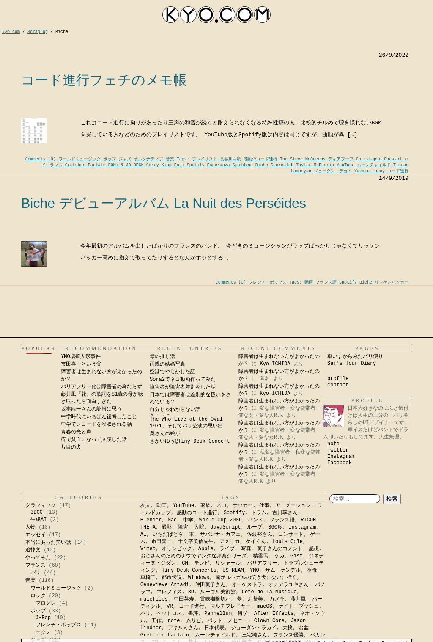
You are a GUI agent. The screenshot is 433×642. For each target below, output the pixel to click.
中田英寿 (184, 599)
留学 (243, 614)
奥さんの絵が (165, 434)
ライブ (227, 549)
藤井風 (298, 599)
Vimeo (148, 549)
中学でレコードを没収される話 (96, 424)
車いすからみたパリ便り (355, 357)
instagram (302, 527)
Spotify (196, 165)
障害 (183, 527)
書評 (193, 614)
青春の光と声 (76, 432)
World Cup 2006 (220, 520)
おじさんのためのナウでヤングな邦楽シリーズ (193, 556)
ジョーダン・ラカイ (333, 171)
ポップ (109, 159)
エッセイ (35, 535)
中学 (188, 520)
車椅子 (148, 578)
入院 (199, 527)
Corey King (159, 165)
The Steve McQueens (303, 159)
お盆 (304, 628)
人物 (30, 527)
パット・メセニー (227, 621)
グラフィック (40, 506)
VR (170, 606)
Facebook (339, 463)
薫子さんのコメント (280, 549)
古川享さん (285, 513)
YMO (254, 570)
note (333, 444)
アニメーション (293, 506)
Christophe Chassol (379, 159)
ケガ (279, 556)
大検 (287, 628)
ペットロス (169, 614)
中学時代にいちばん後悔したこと (99, 417)
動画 (308, 282)
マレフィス (169, 592)
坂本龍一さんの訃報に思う (91, 409)
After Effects (274, 614)
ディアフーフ (341, 159)
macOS (264, 606)
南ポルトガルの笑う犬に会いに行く (256, 578)
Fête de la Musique (269, 592)
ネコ (221, 506)
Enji (179, 165)
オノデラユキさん (288, 585)
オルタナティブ (148, 159)
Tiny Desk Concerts (189, 570)
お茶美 (255, 599)
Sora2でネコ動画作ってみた (183, 380)
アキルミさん (183, 628)
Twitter (337, 450)
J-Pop (43, 618)
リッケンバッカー (391, 282)
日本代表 (214, 628)
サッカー (243, 506)
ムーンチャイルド (374, 165)
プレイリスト (204, 159)
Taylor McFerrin (315, 165)
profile (337, 379)
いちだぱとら (168, 534)
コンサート (291, 534)
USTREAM (233, 570)
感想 (314, 549)
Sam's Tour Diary (351, 363)
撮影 (167, 527)
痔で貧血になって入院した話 (94, 440)
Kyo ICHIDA (275, 364)
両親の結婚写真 (167, 364)
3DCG (36, 512)
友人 (145, 506)
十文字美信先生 (196, 542)
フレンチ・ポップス (268, 282)
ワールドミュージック (79, 159)
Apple (206, 549)
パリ (35, 573)
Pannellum (218, 614)
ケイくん (256, 542)
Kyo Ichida (320, 638)
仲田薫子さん (210, 585)
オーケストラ (247, 585)
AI (143, 534)
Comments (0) (40, 159)
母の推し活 (162, 357)
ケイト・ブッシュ (298, 606)
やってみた (38, 558)
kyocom (216, 14)
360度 (275, 527)
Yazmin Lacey (369, 171)
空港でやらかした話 (172, 372)
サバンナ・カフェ (220, 534)
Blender (151, 520)
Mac (172, 520)
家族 (205, 506)
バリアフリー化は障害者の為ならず (101, 387)
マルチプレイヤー (230, 606)
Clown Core (269, 621)
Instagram (341, 457)
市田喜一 (161, 542)
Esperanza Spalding (230, 165)
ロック (38, 596)
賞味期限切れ (215, 599)
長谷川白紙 (230, 159)
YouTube (345, 165)
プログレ (46, 603)
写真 (246, 549)
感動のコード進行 (260, 159)
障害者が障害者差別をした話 (183, 387)
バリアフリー (262, 563)
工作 (156, 621)
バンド (255, 520)
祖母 (312, 570)
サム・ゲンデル (283, 570)
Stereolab (282, 165)
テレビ (201, 563)
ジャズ (124, 159)
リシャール (228, 563)
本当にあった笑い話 (48, 543)
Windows (198, 578)
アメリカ (229, 542)
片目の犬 (71, 447)
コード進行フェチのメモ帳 (104, 80)
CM (185, 563)
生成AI (38, 520)
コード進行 (397, 171)
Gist (296, 556)
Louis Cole (287, 542)
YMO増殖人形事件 (81, 357)
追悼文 (33, 550)
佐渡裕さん (259, 534)
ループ (254, 527)
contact (337, 385)
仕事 (264, 506)
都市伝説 (172, 578)
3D (191, 592)
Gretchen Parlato (85, 165)
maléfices (154, 599)
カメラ (277, 599)
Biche (261, 165)
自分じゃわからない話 (175, 410)
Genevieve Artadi (164, 585)
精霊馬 (260, 556)
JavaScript (226, 527)
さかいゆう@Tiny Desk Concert (190, 441)
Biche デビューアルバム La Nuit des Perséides (163, 203)
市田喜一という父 (81, 364)
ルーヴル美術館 (218, 592)
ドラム (258, 513)
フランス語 (326, 282)
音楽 (170, 159)
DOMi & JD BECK (126, 165)
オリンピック (177, 549)
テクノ (43, 633)
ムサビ (193, 621)
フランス (35, 565)
